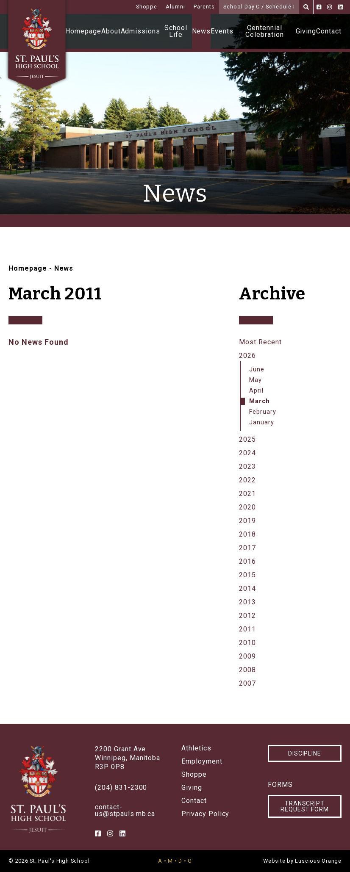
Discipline (305, 753)
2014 (247, 588)
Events (222, 31)
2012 (247, 616)
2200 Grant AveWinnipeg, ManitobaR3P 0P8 (127, 758)
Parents (204, 6)
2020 (247, 507)
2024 (247, 453)
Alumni (175, 6)
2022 (247, 480)
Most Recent (260, 342)
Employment (201, 761)
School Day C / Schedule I (259, 6)
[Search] (306, 7)
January (261, 422)
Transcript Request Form (305, 806)
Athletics (196, 748)
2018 (247, 534)
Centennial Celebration (264, 31)
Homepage (83, 31)
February (262, 411)
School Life (175, 31)
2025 (247, 439)
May (255, 380)
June (256, 369)
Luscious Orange (318, 861)
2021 (247, 494)
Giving (306, 31)
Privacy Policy (205, 814)
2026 (247, 356)
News (201, 31)
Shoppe (147, 6)
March (259, 401)
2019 (247, 521)
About (111, 31)
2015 (247, 575)
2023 (247, 466)
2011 (247, 629)
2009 (247, 656)
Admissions (141, 31)
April (256, 390)
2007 (247, 683)
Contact (329, 31)
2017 (247, 548)
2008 (247, 670)
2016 (247, 561)
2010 (247, 643)
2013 (247, 602)
